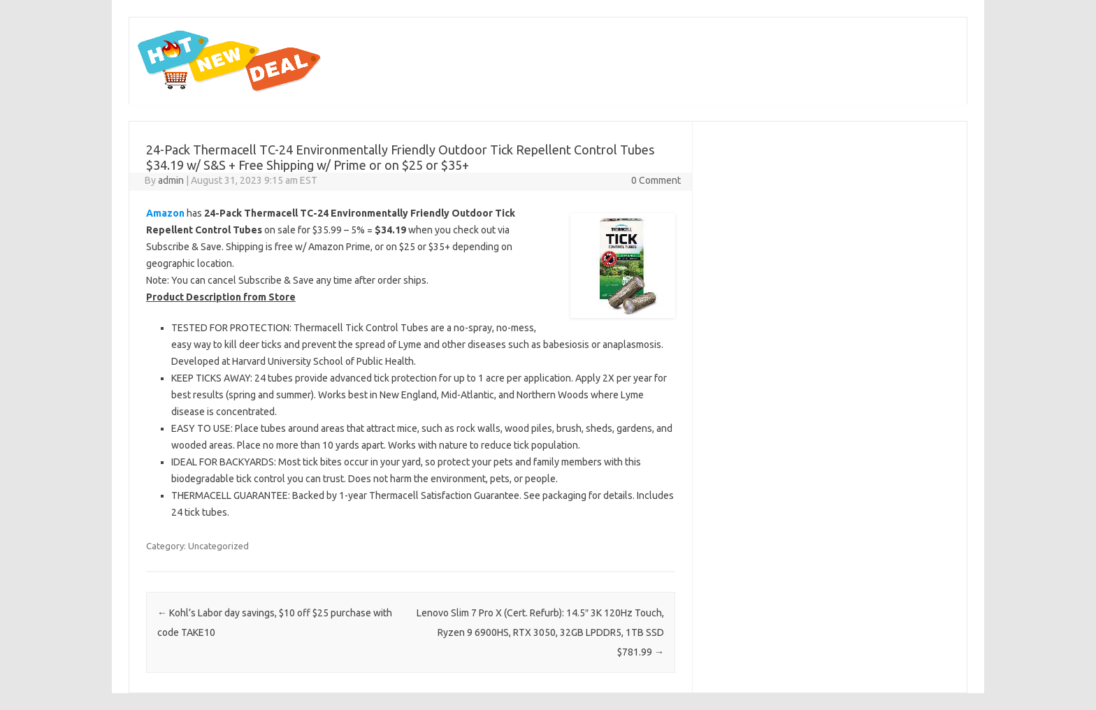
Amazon (165, 213)
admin (171, 180)
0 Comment (656, 180)
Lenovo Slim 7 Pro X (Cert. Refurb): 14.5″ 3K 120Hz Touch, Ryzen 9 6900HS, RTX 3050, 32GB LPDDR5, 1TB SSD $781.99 (540, 632)
